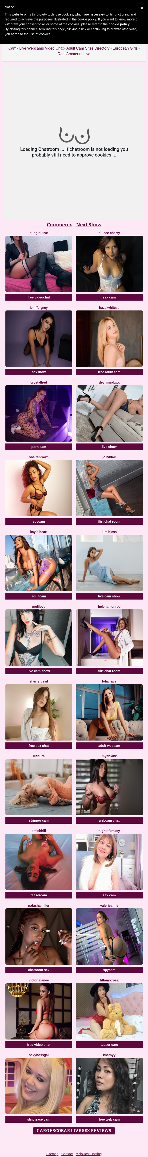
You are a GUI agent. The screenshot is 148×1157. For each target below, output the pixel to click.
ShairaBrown (38, 457)
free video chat (38, 1045)
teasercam (39, 895)
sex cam (109, 297)
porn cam (38, 447)
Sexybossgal (39, 1055)
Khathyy (109, 1055)
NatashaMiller (38, 905)
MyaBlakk (109, 756)
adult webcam (109, 746)
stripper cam (39, 820)
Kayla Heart (38, 532)
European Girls (125, 48)
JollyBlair (109, 457)
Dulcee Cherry (109, 233)
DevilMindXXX (109, 382)
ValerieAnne (109, 905)
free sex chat (39, 746)
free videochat (39, 297)
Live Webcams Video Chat (41, 48)
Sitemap (52, 1154)
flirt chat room (109, 521)
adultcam (39, 596)
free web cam (109, 1119)
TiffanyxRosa (109, 980)
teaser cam (109, 1045)
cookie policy (119, 24)
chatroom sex (38, 970)
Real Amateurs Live (74, 54)
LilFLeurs (39, 756)
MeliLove (38, 606)
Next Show (88, 224)
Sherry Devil (38, 681)
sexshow (39, 372)
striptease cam (38, 1119)
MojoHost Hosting (89, 1154)
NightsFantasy (109, 831)
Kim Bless (109, 532)
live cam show (109, 596)
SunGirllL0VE (39, 233)
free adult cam (109, 372)
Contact (67, 1154)
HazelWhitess (109, 308)
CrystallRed (38, 382)
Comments (59, 224)
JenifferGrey (39, 308)
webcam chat (109, 820)
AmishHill (39, 831)
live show (109, 447)
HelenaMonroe (109, 606)
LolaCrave (109, 681)
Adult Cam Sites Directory (87, 48)
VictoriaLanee (39, 980)
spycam (39, 521)
